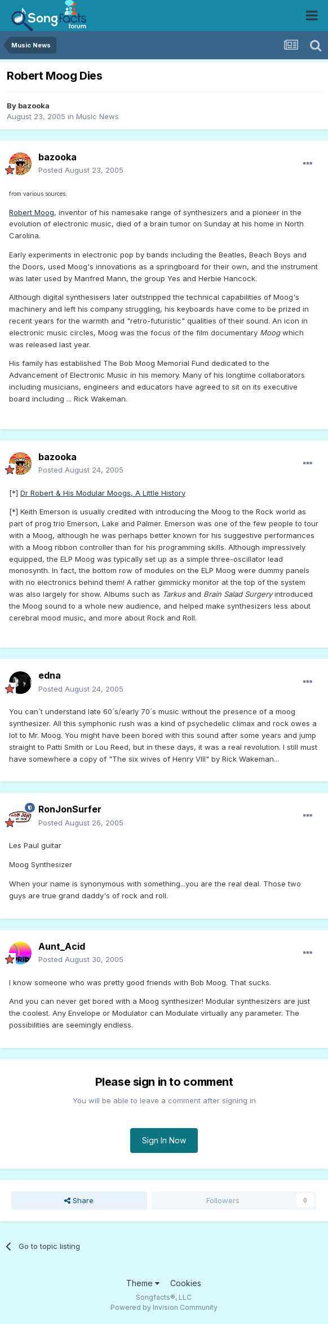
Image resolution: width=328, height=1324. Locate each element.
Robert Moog (31, 212)
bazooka (34, 105)
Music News (97, 116)
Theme (142, 1283)
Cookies (185, 1283)
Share (79, 1200)
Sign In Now (164, 1140)
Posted (80, 169)
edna (49, 675)
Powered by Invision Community (164, 1307)
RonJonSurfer (69, 809)
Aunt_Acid (61, 946)
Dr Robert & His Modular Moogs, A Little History (102, 492)
